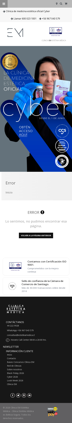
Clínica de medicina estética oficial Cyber (28, 11)
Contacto (11, 358)
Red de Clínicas (14, 365)
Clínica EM (12, 384)
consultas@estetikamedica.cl (21, 335)
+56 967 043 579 (51, 18)
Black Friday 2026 (15, 373)
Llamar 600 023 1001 (25, 18)
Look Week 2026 (15, 380)
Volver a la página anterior (36, 235)
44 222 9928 (13, 325)
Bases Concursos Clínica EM (20, 362)
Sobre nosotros (14, 369)
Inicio (9, 354)
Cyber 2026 (12, 377)
